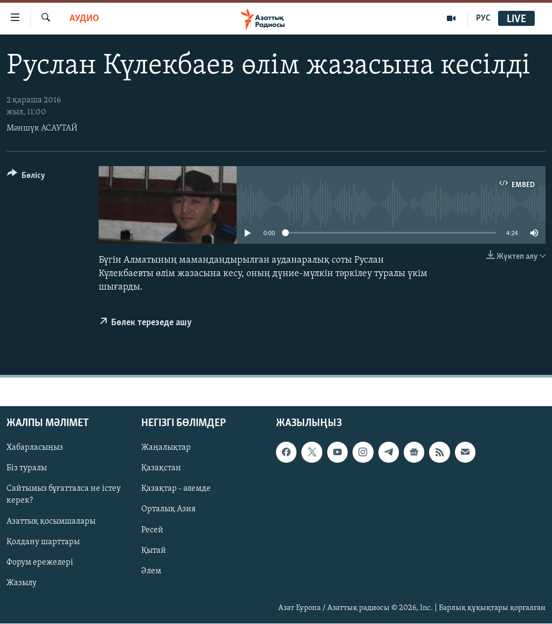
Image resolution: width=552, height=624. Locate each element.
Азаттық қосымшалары (50, 521)
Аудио (84, 18)
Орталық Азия (168, 509)
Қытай (153, 550)
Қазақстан (161, 468)
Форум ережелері (39, 562)
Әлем (151, 571)
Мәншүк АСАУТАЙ (42, 128)
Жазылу (21, 583)
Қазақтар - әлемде (176, 489)
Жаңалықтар (166, 448)
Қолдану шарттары (43, 542)
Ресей (152, 530)
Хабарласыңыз (34, 448)
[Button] (26, 177)
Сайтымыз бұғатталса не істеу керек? (63, 495)
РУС (483, 18)
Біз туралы (26, 468)
